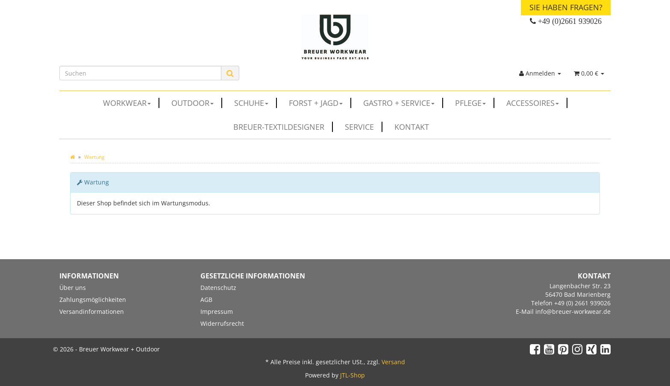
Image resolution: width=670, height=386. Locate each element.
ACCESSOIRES (536, 103)
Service (363, 127)
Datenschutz (218, 288)
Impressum (216, 311)
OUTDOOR (196, 103)
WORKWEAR (131, 103)
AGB (206, 299)
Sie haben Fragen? (565, 7)
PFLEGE (474, 103)
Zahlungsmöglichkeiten (92, 299)
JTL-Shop (352, 375)
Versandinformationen (91, 311)
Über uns (72, 288)
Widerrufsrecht (222, 323)
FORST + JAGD (320, 103)
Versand (393, 362)
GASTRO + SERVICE (403, 103)
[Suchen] (140, 73)
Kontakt (411, 127)
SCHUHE (255, 103)
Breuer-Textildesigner (283, 127)
